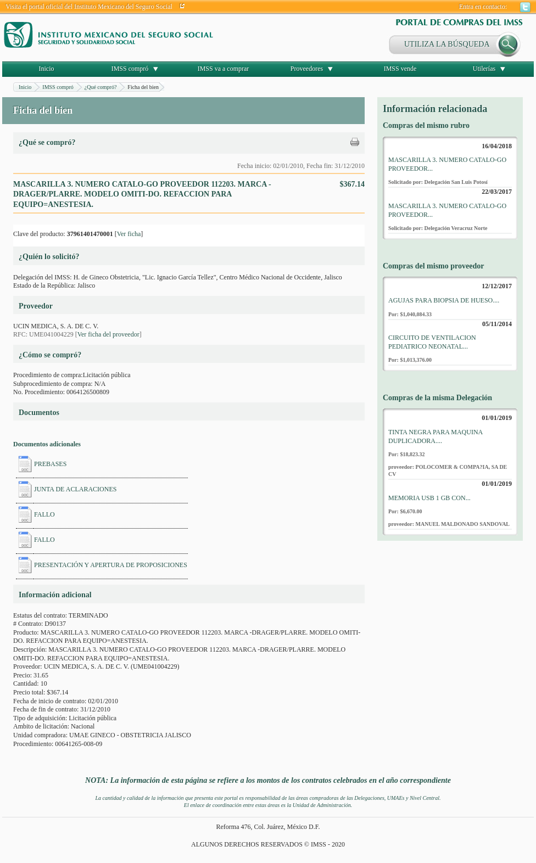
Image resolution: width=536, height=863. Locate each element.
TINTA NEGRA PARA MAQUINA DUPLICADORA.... (435, 436)
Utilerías (484, 68)
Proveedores (307, 68)
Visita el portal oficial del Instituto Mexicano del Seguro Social (88, 6)
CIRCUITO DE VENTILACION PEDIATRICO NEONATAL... (432, 342)
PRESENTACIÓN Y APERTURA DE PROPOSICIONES (110, 565)
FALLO (44, 514)
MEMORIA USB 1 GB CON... (429, 498)
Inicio (46, 68)
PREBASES (50, 464)
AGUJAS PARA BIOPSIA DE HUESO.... (443, 300)
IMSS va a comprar (223, 68)
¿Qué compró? (101, 87)
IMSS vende (400, 68)
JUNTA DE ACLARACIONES (75, 489)
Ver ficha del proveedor (108, 334)
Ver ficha (129, 234)
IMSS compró (130, 68)
